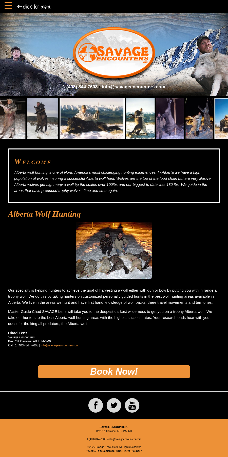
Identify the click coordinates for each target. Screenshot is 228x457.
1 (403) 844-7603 (80, 86)
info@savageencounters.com (133, 86)
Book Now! (114, 371)
